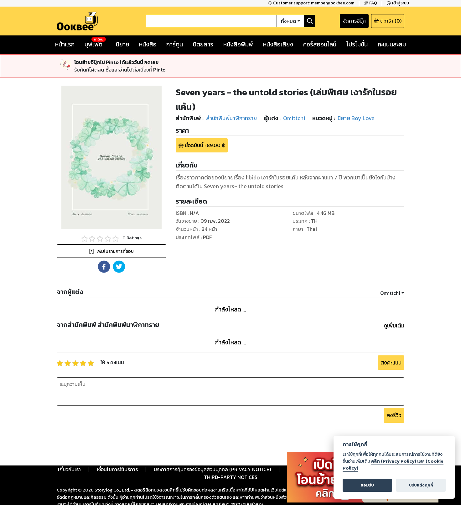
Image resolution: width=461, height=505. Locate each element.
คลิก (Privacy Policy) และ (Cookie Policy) (393, 464)
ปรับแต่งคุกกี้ (421, 485)
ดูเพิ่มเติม (394, 326)
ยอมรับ (367, 485)
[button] (104, 266)
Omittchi (390, 293)
